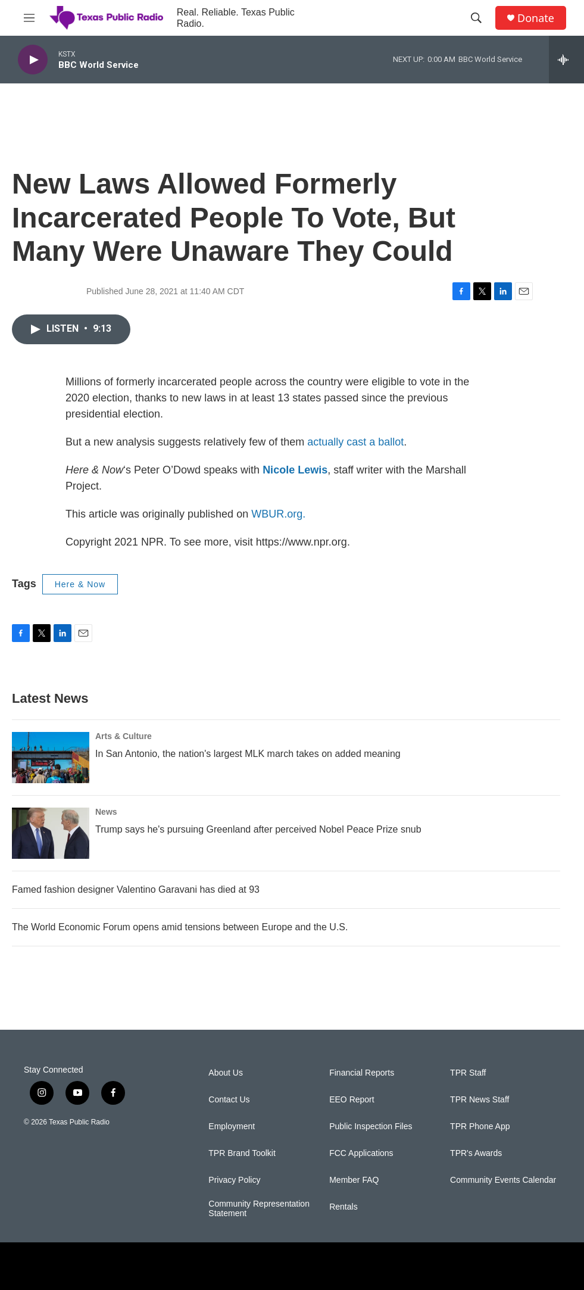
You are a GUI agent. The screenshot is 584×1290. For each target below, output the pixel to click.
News (106, 812)
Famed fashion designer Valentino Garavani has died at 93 (136, 889)
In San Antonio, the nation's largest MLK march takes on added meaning (248, 754)
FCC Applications (361, 1153)
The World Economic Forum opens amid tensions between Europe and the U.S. (180, 927)
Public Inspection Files (370, 1126)
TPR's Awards (476, 1153)
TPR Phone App (480, 1126)
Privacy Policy (234, 1180)
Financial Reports (361, 1072)
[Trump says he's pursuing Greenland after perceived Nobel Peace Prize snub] (50, 833)
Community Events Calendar (503, 1180)
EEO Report (351, 1099)
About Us (225, 1072)
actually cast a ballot (355, 442)
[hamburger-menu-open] (29, 18)
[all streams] (566, 59)
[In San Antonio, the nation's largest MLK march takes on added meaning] (50, 757)
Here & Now (80, 584)
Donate (535, 18)
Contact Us (228, 1099)
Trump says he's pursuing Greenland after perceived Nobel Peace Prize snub (258, 829)
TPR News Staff (479, 1099)
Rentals (343, 1206)
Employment (231, 1126)
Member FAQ (354, 1180)
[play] (32, 60)
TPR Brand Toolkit (242, 1153)
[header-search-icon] (476, 18)
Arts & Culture (123, 736)
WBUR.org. (278, 514)
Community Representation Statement (259, 1208)
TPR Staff (468, 1072)
